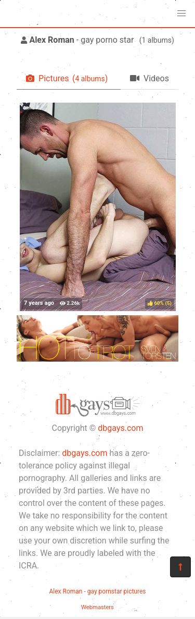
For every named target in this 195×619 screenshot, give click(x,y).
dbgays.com (120, 428)
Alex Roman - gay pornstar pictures (97, 591)
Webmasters (97, 607)
